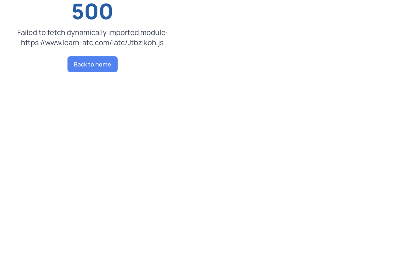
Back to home (92, 64)
